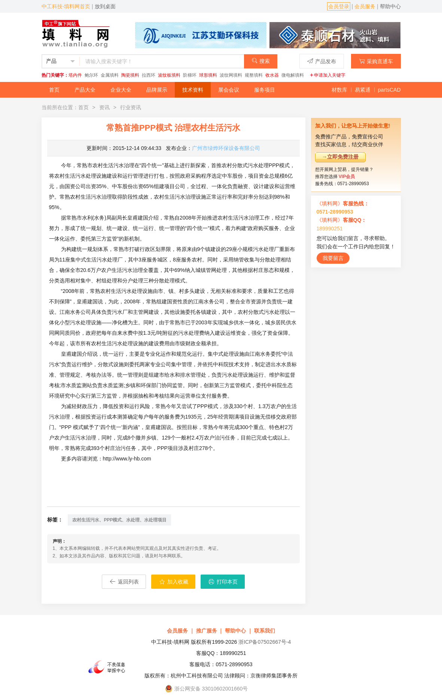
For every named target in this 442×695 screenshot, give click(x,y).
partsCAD (389, 90)
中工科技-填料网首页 (66, 6)
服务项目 (264, 90)
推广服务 (206, 631)
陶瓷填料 (130, 75)
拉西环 (148, 75)
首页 (54, 90)
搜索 (261, 61)
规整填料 (254, 75)
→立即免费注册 (340, 157)
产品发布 (321, 61)
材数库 (339, 90)
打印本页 (223, 582)
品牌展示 (156, 90)
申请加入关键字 (327, 75)
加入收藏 (173, 582)
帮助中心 (390, 6)
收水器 (272, 75)
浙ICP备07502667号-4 (264, 642)
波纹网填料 (231, 75)
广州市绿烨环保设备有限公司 (226, 148)
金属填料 (110, 75)
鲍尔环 (91, 75)
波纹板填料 (169, 75)
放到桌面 (105, 6)
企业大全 (120, 90)
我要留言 (333, 258)
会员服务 (364, 6)
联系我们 (264, 631)
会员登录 (338, 6)
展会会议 (228, 90)
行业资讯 (130, 107)
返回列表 (124, 582)
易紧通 (363, 90)
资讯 (104, 107)
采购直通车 (376, 61)
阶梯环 (189, 75)
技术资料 (192, 90)
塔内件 (75, 75)
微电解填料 (292, 75)
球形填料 (208, 75)
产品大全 (84, 90)
